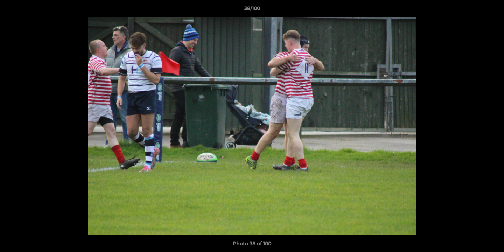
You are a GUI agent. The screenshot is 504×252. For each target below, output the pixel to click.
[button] (491, 10)
